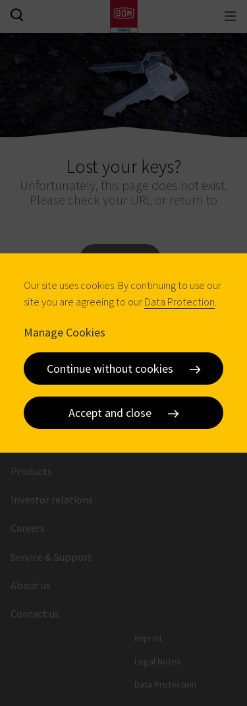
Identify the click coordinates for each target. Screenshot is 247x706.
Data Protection (179, 301)
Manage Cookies (64, 332)
